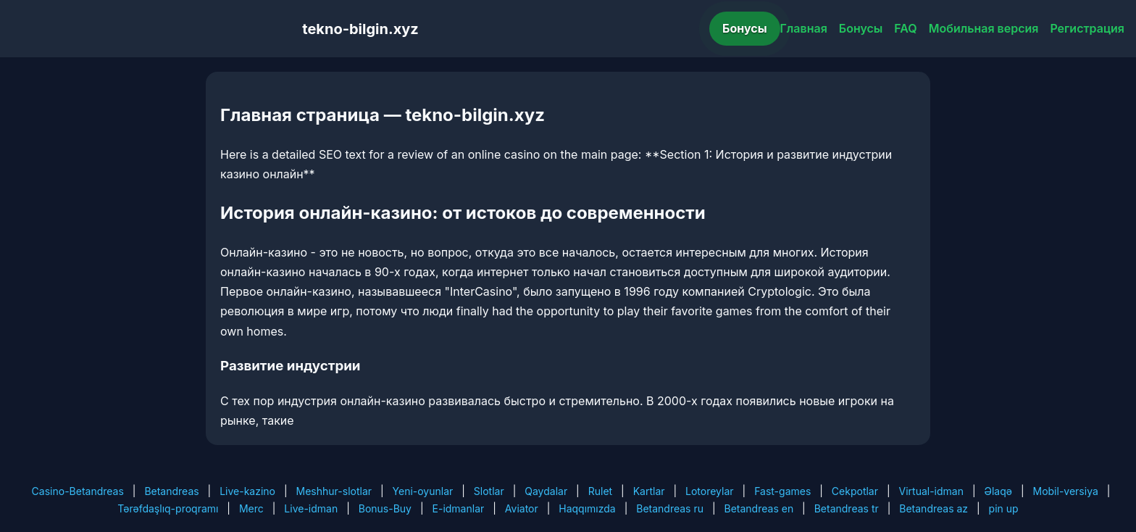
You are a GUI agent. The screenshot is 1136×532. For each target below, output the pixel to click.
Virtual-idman (931, 491)
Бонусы (744, 28)
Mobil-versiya (1065, 491)
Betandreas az (933, 508)
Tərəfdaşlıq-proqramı (167, 508)
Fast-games (782, 491)
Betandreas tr (846, 508)
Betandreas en (759, 508)
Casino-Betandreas (78, 491)
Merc (251, 508)
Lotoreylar (709, 491)
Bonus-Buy (385, 508)
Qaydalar (546, 491)
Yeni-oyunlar (423, 491)
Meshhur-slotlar (334, 491)
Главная (803, 28)
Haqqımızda (587, 508)
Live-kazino (247, 491)
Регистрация (1087, 28)
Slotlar (489, 491)
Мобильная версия (984, 28)
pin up (1004, 508)
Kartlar (649, 491)
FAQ (905, 28)
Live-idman (311, 508)
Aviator (521, 508)
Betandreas (171, 491)
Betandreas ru (669, 508)
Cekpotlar (855, 491)
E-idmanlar (459, 508)
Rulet (600, 491)
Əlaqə (998, 491)
